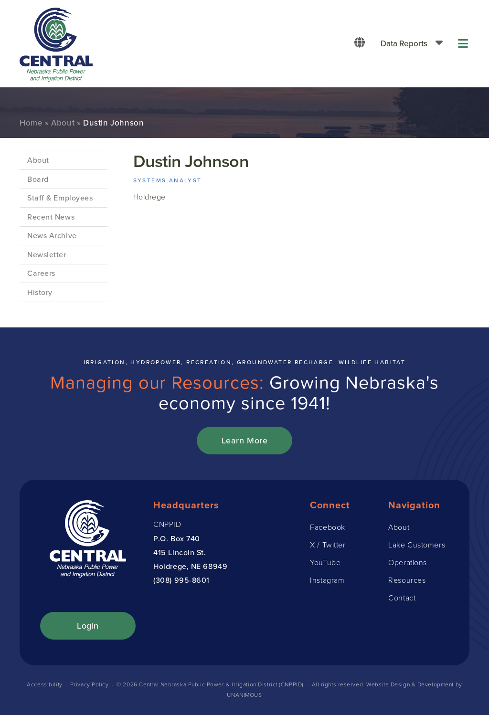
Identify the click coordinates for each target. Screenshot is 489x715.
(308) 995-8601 (181, 580)
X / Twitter (327, 544)
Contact (401, 597)
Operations (407, 562)
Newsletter (46, 254)
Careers (41, 273)
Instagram (327, 580)
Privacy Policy (89, 684)
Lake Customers (416, 544)
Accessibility (44, 684)
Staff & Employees (60, 197)
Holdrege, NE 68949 (190, 566)
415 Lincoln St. (179, 552)
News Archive (52, 235)
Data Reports (404, 44)
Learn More (245, 440)
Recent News (50, 216)
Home (31, 123)
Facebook (327, 527)
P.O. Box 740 (176, 538)
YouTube (325, 562)
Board (38, 179)
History (40, 292)
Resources (406, 580)
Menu (463, 43)
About (62, 123)
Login (88, 626)
